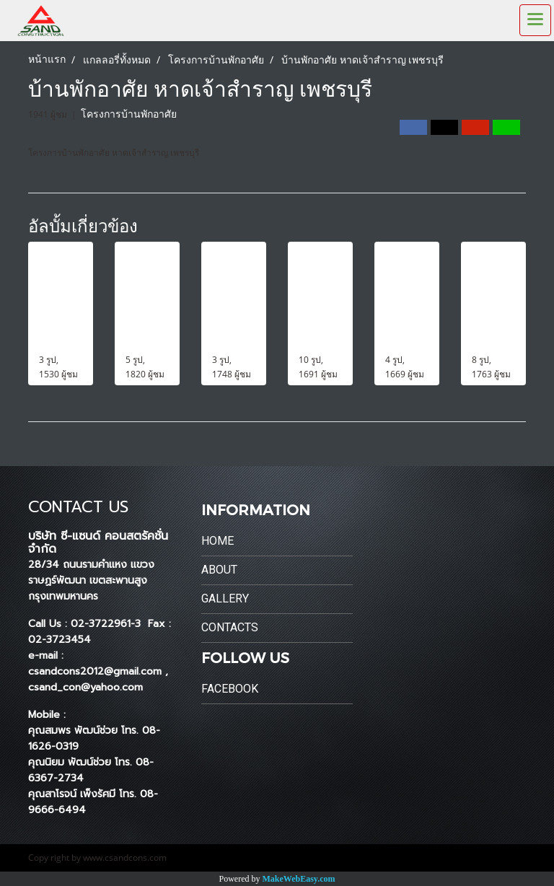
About (219, 569)
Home (217, 541)
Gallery (225, 598)
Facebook (229, 689)
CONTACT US (78, 507)
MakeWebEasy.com (299, 879)
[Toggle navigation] (535, 20)
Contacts (229, 627)
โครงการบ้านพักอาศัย (129, 114)
